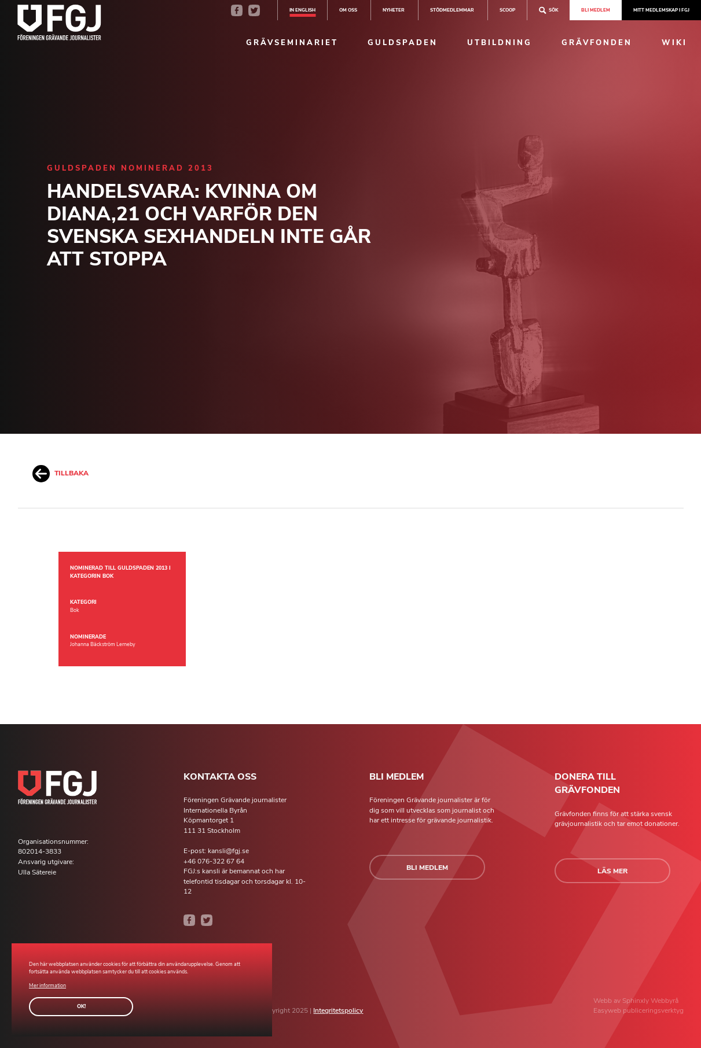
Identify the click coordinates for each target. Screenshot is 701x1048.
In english (302, 9)
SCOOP (507, 9)
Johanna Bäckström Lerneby (102, 644)
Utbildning (499, 43)
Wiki (674, 43)
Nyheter (394, 9)
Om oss (348, 9)
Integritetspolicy (338, 1010)
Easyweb (608, 1010)
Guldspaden (403, 43)
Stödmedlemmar (452, 9)
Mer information (47, 985)
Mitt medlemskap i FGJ (661, 9)
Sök (548, 10)
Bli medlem (595, 9)
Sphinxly (636, 1000)
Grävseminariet (292, 43)
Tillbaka (60, 473)
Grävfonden (596, 43)
